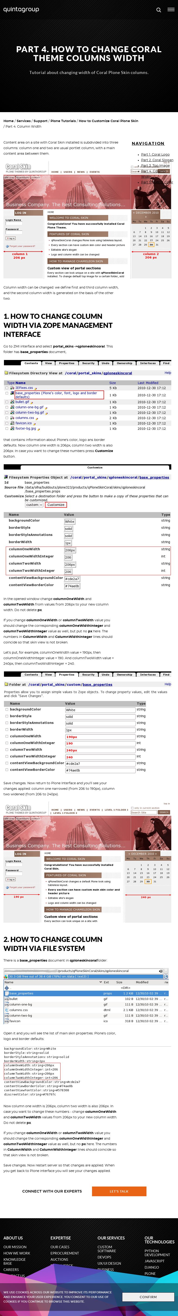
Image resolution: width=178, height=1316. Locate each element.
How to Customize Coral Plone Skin (108, 121)
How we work (16, 1253)
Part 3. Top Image (155, 165)
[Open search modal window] (158, 9)
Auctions (59, 1259)
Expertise (61, 1238)
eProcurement (65, 1253)
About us (13, 1238)
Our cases (60, 1247)
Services (24, 121)
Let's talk (119, 1191)
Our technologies (160, 1240)
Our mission (14, 1247)
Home (8, 121)
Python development (157, 1253)
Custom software (107, 1249)
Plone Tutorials (63, 121)
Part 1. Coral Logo (155, 154)
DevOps (104, 1257)
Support (41, 121)
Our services (111, 1238)
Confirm (148, 1297)
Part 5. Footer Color (157, 182)
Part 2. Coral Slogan (157, 160)
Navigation (148, 143)
